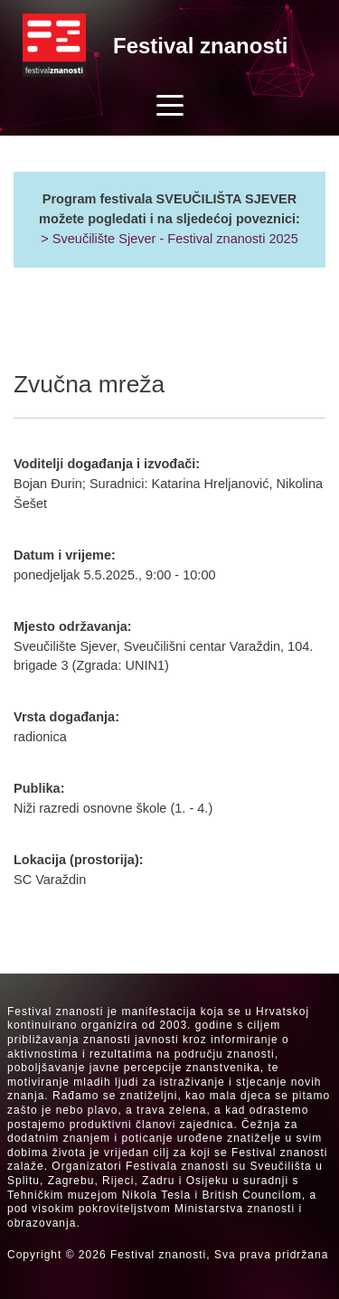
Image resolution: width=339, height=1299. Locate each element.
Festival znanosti (200, 45)
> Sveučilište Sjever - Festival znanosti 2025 (169, 238)
